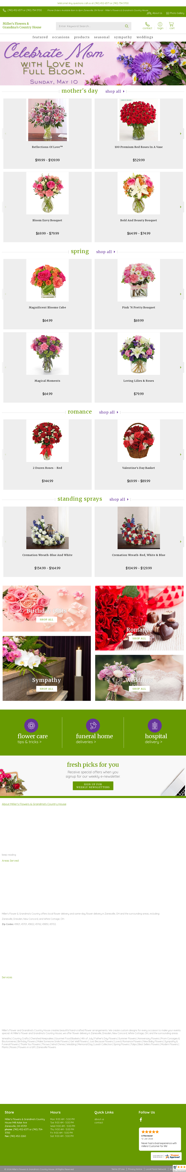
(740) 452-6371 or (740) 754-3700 (25, 10)
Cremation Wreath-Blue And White (47, 555)
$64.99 (47, 320)
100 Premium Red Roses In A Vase (139, 147)
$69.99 (139, 320)
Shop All (113, 91)
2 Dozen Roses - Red (47, 468)
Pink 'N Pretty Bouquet (138, 307)
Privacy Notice (135, 1169)
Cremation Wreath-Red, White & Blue (138, 555)
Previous (5, 133)
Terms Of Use (118, 1169)
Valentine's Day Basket (138, 468)
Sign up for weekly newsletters (93, 786)
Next (181, 133)
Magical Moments (47, 380)
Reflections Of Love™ (47, 147)
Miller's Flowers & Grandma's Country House (22, 25)
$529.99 (139, 160)
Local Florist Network (156, 1169)
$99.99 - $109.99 (47, 160)
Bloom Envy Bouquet (47, 220)
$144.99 (47, 481)
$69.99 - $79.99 (47, 233)
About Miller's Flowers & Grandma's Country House (34, 804)
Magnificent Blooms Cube (47, 307)
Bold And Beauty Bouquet (138, 220)
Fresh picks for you (93, 770)
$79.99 (139, 394)
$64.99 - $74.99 (138, 233)
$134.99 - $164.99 (47, 568)
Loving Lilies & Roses (139, 380)
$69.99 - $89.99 (138, 481)
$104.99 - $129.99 (139, 568)
